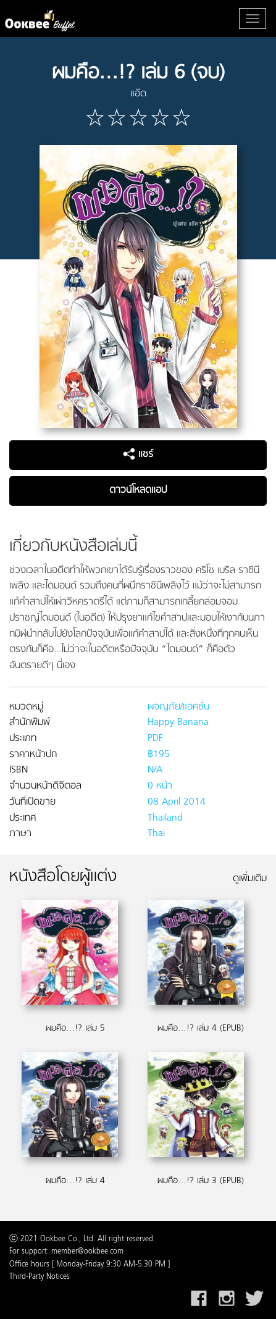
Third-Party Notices (39, 1277)
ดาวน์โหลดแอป (138, 490)
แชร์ (138, 454)
